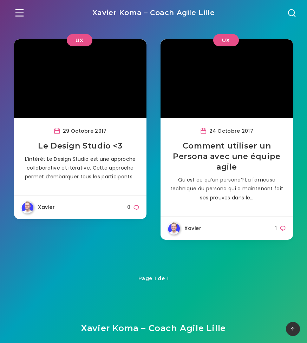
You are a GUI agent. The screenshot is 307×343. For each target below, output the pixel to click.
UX (80, 40)
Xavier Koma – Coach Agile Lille (153, 12)
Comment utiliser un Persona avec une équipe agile (227, 156)
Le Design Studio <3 (80, 146)
